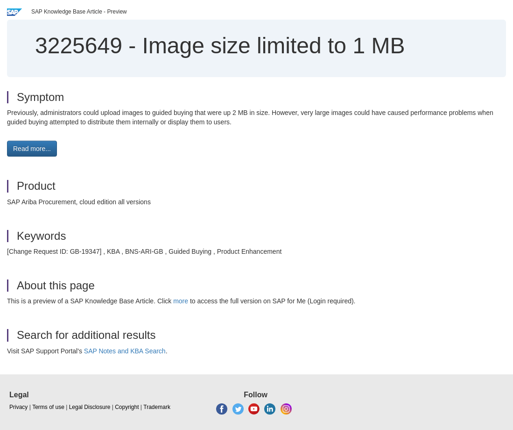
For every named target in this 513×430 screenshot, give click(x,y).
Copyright (127, 407)
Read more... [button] (32, 148)
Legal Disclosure (90, 407)
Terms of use (48, 407)
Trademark (156, 407)
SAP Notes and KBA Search (125, 351)
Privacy (18, 407)
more (180, 301)
